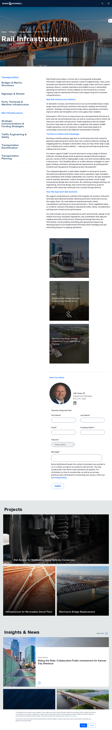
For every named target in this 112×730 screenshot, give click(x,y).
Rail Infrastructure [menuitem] (12, 113)
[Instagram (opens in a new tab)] (14, 708)
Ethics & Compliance (41, 703)
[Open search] (103, 3)
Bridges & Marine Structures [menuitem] (12, 84)
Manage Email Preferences (62, 703)
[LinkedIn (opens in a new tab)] (4, 708)
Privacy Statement (23, 703)
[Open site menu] (108, 3)
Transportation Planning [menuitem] (10, 157)
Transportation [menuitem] (10, 77)
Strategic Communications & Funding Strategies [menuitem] (13, 124)
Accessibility (8, 703)
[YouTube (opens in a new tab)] (24, 708)
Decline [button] (92, 725)
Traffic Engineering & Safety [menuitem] (14, 135)
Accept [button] (83, 725)
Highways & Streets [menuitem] (13, 93)
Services (12, 32)
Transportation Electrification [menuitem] (10, 146)
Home (4, 32)
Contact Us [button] (12, 696)
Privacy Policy (72, 716)
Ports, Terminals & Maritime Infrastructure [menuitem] (15, 103)
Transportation (24, 32)
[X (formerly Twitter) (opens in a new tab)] (19, 708)
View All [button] (102, 566)
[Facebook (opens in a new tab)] (9, 708)
